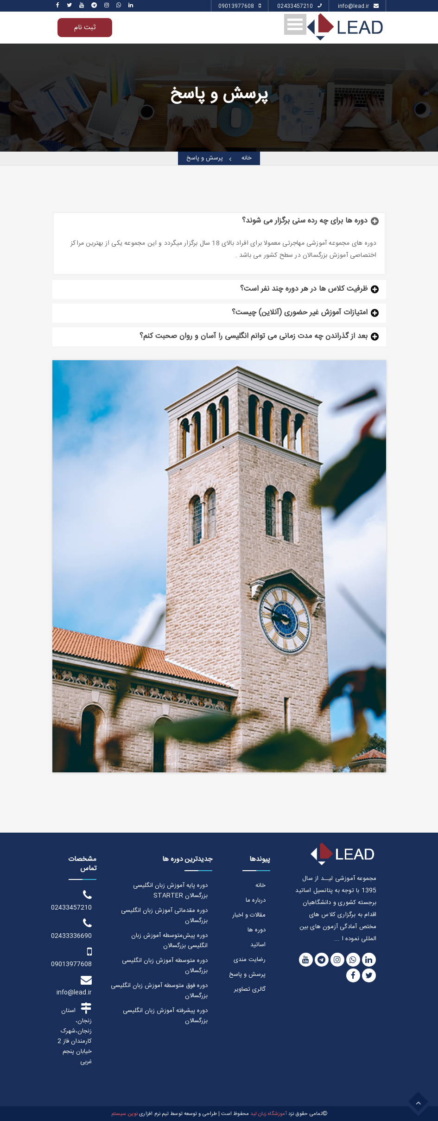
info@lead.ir (358, 7)
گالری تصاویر (250, 989)
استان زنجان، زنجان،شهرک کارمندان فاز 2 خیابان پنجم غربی (74, 1034)
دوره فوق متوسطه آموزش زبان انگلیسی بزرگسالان (159, 991)
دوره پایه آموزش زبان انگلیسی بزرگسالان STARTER (170, 890)
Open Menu (295, 24)
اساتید (258, 945)
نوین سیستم (124, 1114)
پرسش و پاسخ (204, 158)
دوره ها (257, 930)
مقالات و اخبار (249, 915)
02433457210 (299, 7)
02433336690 (72, 929)
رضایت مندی (250, 960)
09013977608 (239, 7)
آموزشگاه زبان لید (268, 1114)
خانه (246, 158)
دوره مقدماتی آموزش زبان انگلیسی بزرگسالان (164, 915)
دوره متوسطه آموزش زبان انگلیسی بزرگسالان (165, 965)
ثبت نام (84, 27)
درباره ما (256, 900)
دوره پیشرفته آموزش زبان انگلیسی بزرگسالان (165, 1016)
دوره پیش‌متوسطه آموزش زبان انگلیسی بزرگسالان (169, 940)
